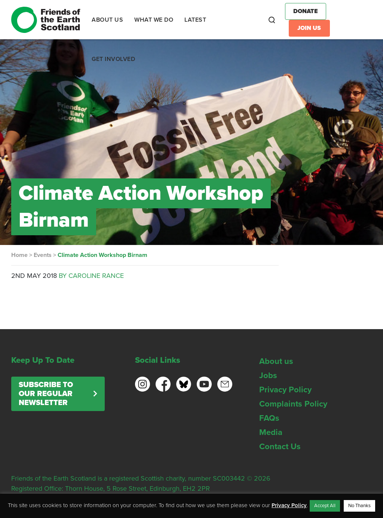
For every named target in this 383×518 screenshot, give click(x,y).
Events (43, 255)
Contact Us (280, 446)
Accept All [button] (324, 506)
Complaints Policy (293, 404)
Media (270, 432)
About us (276, 361)
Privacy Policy (285, 390)
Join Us (309, 28)
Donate (305, 11)
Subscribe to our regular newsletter (46, 393)
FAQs (269, 418)
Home (19, 255)
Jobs (268, 375)
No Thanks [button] (359, 506)
